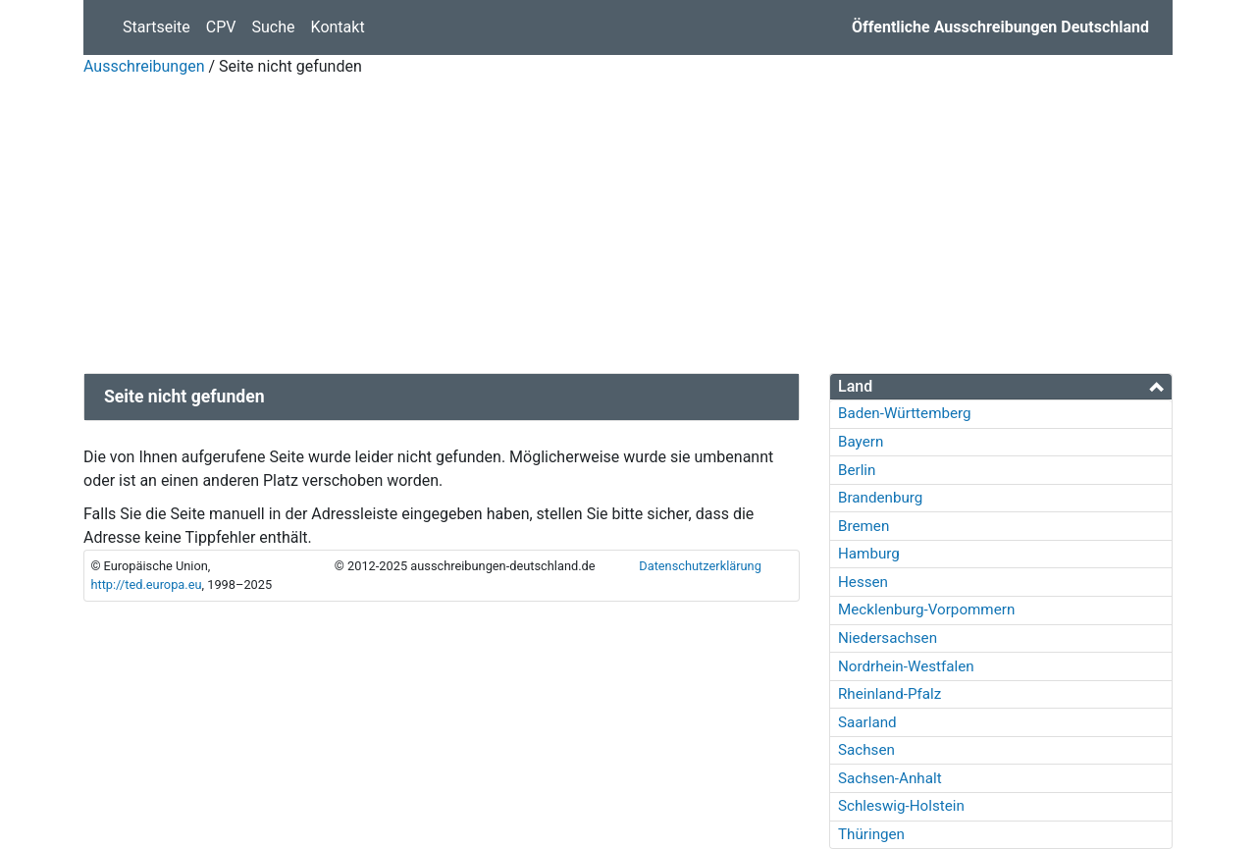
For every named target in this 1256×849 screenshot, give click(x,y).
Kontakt (338, 27)
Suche (273, 27)
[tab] (1001, 386)
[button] (1001, 386)
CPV (221, 27)
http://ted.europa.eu (145, 584)
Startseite (160, 25)
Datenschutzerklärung (700, 565)
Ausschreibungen (143, 66)
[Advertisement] (628, 225)
